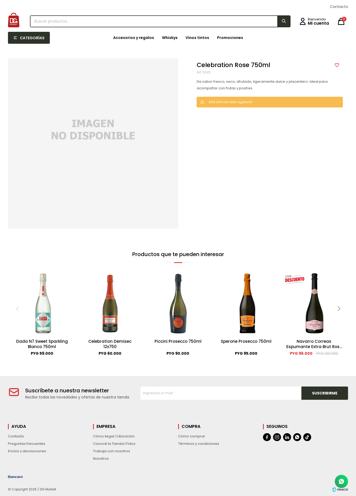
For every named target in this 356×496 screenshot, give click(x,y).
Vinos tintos (197, 37)
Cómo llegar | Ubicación (114, 436)
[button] (338, 308)
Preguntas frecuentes (26, 443)
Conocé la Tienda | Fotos (114, 443)
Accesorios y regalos (133, 37)
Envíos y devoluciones (27, 451)
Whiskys (170, 37)
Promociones (230, 37)
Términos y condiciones (198, 443)
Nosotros (101, 458)
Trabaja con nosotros (111, 451)
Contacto (339, 6)
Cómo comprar (191, 436)
